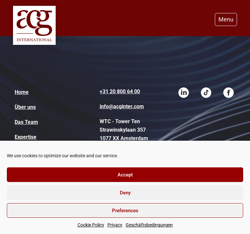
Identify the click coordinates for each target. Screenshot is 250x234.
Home (22, 92)
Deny (125, 193)
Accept (125, 175)
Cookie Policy (90, 225)
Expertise (25, 137)
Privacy (114, 225)
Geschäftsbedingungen (149, 225)
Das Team (26, 122)
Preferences (125, 211)
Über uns (25, 107)
